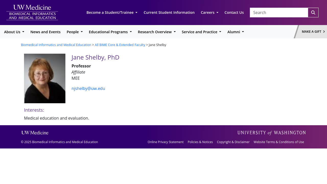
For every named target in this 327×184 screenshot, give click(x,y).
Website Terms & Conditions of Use (279, 142)
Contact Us (234, 12)
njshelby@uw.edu (88, 88)
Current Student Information (169, 12)
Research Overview (155, 31)
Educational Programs (109, 31)
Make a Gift (313, 31)
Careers (208, 12)
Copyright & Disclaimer (233, 142)
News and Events (45, 31)
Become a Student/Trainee (111, 12)
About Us (12, 31)
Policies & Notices (200, 142)
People (73, 31)
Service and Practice (200, 31)
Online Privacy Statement (166, 142)
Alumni (234, 31)
